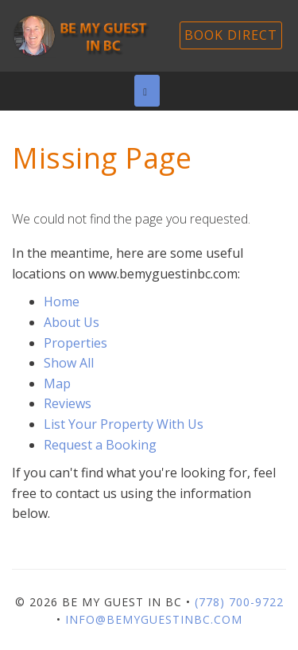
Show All (69, 363)
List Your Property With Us (123, 424)
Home (61, 301)
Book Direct (230, 35)
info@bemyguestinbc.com (153, 619)
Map (57, 383)
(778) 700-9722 (239, 601)
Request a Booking (100, 444)
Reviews (67, 403)
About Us (71, 322)
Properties (75, 343)
